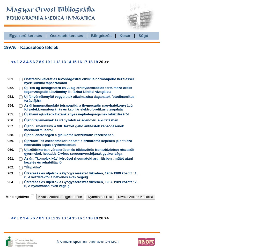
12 (58, 62)
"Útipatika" (33, 167)
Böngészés (101, 35)
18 (90, 62)
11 (53, 62)
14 (69, 62)
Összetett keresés (66, 35)
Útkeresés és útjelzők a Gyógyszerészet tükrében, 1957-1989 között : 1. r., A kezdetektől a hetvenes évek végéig (81, 175)
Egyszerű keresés (25, 35)
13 (64, 62)
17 (85, 62)
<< (13, 62)
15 (74, 62)
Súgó (143, 35)
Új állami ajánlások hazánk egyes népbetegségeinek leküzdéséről (76, 114)
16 (80, 62)
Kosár (125, 35)
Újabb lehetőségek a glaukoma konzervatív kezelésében (69, 135)
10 (48, 62)
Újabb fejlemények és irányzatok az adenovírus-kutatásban (71, 120)
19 (96, 62)
